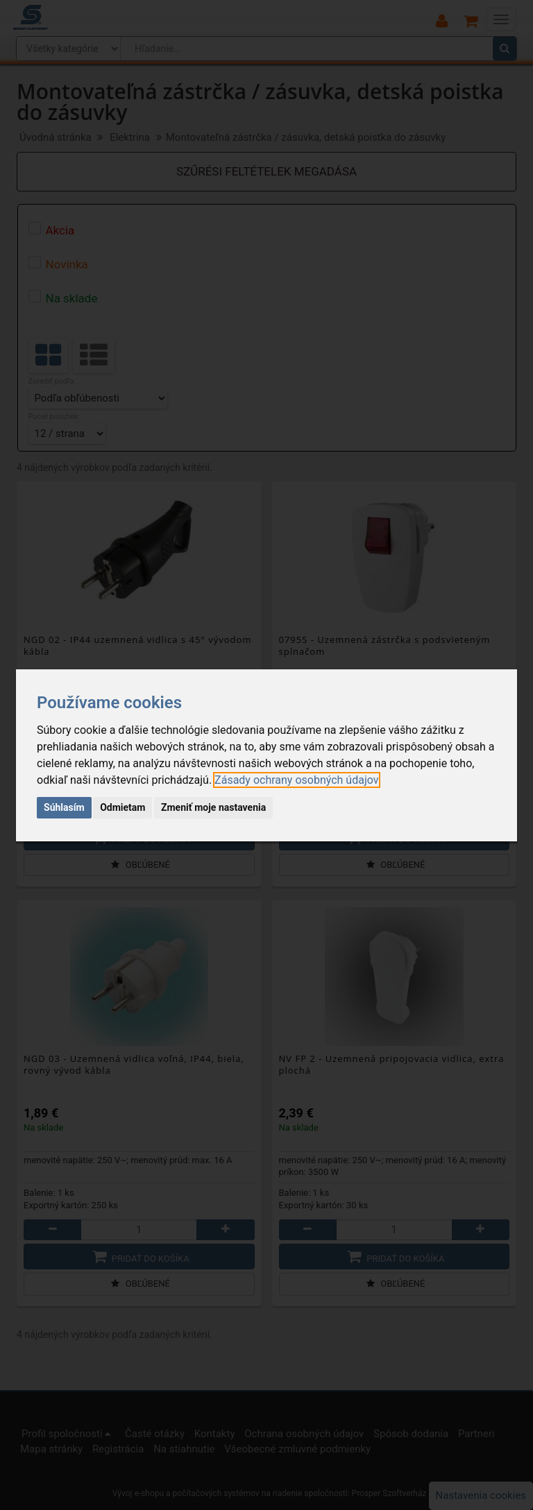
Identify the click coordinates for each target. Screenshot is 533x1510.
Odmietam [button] (122, 807)
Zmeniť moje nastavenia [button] (213, 807)
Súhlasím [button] (64, 807)
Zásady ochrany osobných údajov (296, 780)
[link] (296, 780)
